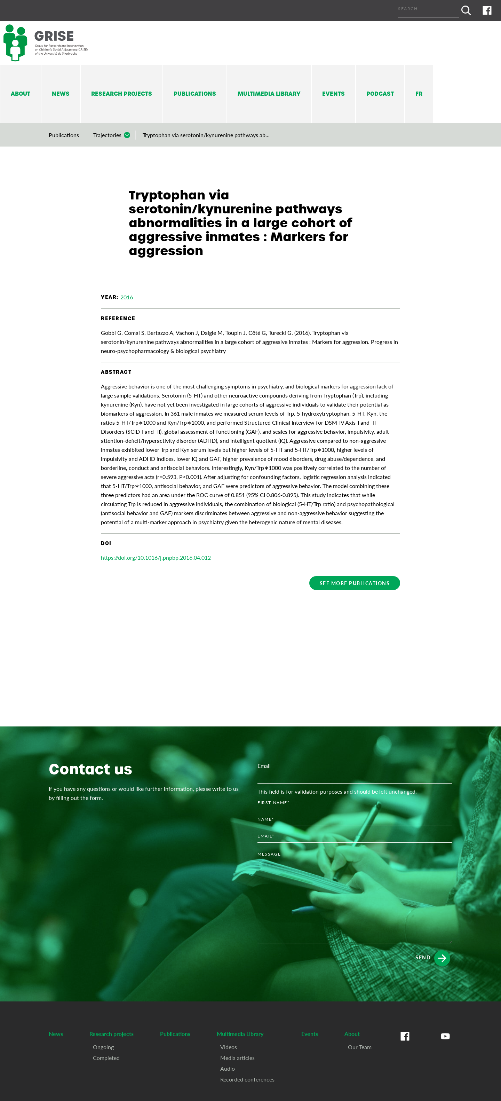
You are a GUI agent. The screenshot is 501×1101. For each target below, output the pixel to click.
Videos (228, 1047)
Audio (227, 1068)
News (61, 94)
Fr (418, 94)
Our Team (360, 1047)
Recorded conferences (247, 1079)
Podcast (380, 94)
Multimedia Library (269, 94)
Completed (106, 1058)
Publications (195, 94)
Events (333, 94)
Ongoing (103, 1047)
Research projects (121, 94)
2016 (126, 297)
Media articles (237, 1058)
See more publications (355, 583)
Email (264, 766)
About (20, 94)
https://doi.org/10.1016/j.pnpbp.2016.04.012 (156, 557)
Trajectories (107, 135)
